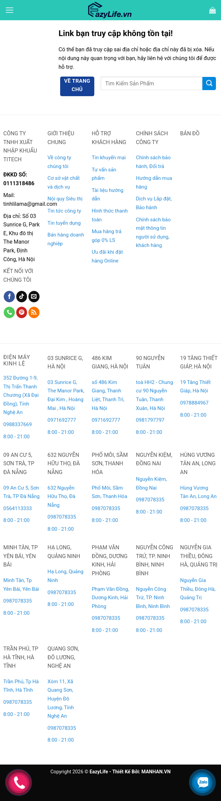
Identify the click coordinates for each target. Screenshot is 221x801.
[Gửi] (209, 83)
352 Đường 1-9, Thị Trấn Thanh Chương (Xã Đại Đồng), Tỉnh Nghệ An (21, 395)
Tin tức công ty (64, 211)
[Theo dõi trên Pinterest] (21, 312)
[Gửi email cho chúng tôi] (34, 296)
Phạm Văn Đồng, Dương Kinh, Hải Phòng (110, 597)
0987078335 (62, 517)
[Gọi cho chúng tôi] (9, 312)
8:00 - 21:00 (16, 437)
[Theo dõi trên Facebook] (9, 296)
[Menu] (9, 10)
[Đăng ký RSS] (34, 312)
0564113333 (17, 508)
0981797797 (150, 420)
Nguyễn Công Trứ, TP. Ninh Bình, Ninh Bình (153, 597)
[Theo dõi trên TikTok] (21, 296)
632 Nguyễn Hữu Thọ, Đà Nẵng (61, 496)
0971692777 (62, 420)
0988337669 (18, 424)
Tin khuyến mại (109, 158)
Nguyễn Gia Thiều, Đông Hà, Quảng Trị (198, 589)
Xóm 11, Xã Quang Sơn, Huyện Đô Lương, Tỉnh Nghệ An (61, 699)
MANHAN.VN (155, 772)
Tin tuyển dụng (64, 223)
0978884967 (194, 403)
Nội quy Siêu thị (65, 199)
